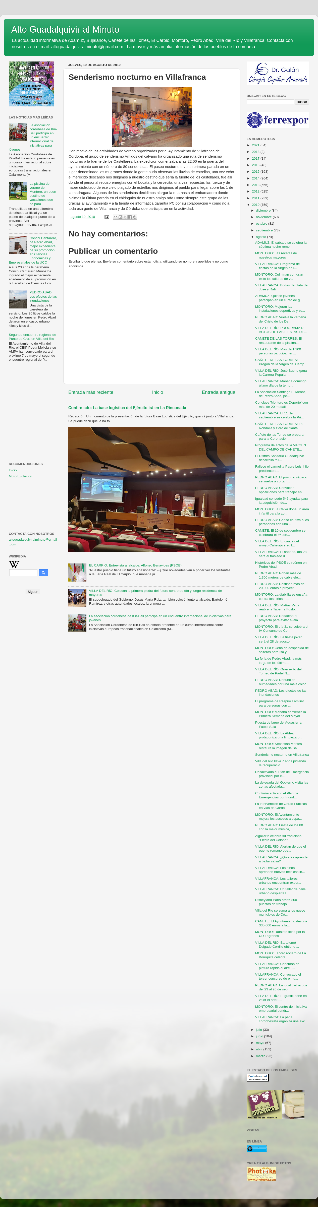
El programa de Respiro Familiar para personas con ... (279, 703)
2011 (256, 198)
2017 (256, 158)
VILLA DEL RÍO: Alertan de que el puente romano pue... (280, 848)
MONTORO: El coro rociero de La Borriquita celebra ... (280, 955)
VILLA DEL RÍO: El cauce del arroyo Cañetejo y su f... (277, 543)
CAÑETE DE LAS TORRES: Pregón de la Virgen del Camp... (281, 362)
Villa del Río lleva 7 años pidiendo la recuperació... (280, 763)
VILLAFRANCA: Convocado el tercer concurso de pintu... (278, 976)
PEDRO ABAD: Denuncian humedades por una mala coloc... (282, 682)
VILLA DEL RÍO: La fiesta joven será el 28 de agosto (278, 639)
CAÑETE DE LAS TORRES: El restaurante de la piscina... (278, 340)
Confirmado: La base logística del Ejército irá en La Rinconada (127, 408)
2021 (256, 145)
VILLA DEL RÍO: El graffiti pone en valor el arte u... (281, 998)
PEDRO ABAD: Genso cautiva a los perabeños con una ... (282, 522)
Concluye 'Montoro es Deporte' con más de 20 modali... (281, 404)
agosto (261, 237)
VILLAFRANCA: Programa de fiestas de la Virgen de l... (277, 266)
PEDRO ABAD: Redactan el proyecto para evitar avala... (278, 618)
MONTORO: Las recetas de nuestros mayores (276, 255)
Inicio (157, 392)
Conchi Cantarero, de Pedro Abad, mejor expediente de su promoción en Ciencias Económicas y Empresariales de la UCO (33, 250)
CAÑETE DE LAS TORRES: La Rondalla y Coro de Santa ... (279, 426)
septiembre (265, 230)
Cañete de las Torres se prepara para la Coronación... (279, 436)
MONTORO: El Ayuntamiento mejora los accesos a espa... (278, 816)
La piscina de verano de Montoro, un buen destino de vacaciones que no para (42, 194)
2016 (256, 165)
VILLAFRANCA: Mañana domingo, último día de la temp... (281, 383)
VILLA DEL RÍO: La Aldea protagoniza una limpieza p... (278, 735)
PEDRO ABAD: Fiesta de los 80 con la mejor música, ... (279, 827)
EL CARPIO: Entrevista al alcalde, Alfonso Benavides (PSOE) (135, 565)
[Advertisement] (33, 390)
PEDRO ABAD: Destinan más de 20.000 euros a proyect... (280, 586)
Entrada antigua (218, 392)
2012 (256, 191)
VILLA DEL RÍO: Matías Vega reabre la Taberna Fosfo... (277, 607)
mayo (260, 1043)
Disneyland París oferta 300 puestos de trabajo (276, 902)
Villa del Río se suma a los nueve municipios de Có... (280, 912)
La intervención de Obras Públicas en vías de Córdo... (281, 806)
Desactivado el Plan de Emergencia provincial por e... (282, 774)
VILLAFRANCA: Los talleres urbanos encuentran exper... (278, 880)
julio (259, 1030)
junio (260, 1036)
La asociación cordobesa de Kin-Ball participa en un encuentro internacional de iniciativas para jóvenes (33, 137)
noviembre (264, 217)
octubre (262, 223)
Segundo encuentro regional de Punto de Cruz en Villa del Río (32, 337)
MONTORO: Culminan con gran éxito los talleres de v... (279, 276)
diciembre (264, 210)
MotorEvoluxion (20, 476)
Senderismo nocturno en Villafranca (282, 754)
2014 (256, 178)
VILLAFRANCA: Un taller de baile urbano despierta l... (280, 891)
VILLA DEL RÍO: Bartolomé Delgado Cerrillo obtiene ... (277, 944)
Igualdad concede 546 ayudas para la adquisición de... (281, 500)
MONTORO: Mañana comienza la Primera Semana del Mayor (280, 714)
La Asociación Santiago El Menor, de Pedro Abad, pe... (280, 394)
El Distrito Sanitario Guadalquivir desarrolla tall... (279, 458)
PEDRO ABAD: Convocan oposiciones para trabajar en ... (280, 490)
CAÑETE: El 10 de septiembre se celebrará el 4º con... (280, 532)
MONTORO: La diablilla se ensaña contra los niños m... (281, 596)
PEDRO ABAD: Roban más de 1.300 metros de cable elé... (278, 575)
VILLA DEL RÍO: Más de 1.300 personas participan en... (278, 351)
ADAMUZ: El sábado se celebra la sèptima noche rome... (281, 244)
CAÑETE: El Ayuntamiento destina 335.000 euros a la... (281, 923)
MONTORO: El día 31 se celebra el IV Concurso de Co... (281, 628)
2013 (256, 185)
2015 (256, 171)
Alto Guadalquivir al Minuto (65, 29)
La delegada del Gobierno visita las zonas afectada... (281, 784)
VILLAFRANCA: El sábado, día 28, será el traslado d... (281, 554)
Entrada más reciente (91, 392)
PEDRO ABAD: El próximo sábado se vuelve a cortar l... (281, 479)
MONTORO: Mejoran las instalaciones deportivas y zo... (280, 308)
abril (259, 1049)
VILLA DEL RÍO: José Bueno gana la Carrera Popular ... (281, 372)
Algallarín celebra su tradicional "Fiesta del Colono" (278, 838)
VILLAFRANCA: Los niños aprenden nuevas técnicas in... (280, 870)
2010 (256, 205)
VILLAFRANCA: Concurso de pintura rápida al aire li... (277, 966)
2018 (256, 152)
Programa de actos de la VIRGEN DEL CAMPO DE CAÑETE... (280, 447)
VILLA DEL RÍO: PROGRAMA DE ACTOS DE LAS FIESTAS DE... (281, 330)
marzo (261, 1056)
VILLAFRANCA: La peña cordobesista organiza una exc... (281, 1019)
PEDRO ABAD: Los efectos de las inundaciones (43, 296)
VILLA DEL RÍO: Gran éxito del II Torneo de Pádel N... (279, 671)
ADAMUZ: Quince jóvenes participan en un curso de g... (279, 298)
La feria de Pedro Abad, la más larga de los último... (278, 660)
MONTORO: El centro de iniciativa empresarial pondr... (281, 1008)
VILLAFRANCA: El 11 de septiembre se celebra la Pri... (279, 415)
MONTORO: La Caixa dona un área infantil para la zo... (282, 511)
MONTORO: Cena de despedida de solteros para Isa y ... (282, 650)
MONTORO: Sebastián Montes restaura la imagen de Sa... (278, 746)
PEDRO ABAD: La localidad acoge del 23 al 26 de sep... (281, 987)
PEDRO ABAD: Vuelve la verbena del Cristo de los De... (280, 319)
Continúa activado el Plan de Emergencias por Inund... (276, 795)
